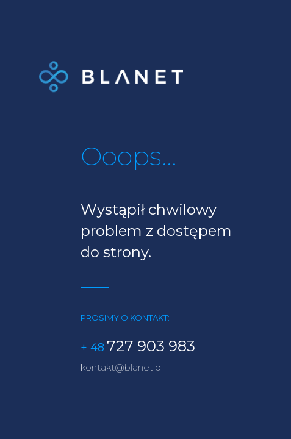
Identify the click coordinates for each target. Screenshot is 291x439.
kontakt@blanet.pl (122, 368)
